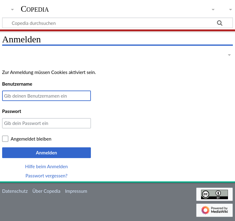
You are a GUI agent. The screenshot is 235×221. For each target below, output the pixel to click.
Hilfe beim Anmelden (46, 166)
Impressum (76, 191)
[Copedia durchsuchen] (117, 23)
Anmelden (46, 152)
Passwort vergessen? (46, 175)
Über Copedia (46, 191)
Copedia (35, 9)
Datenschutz (15, 191)
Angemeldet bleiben (31, 139)
